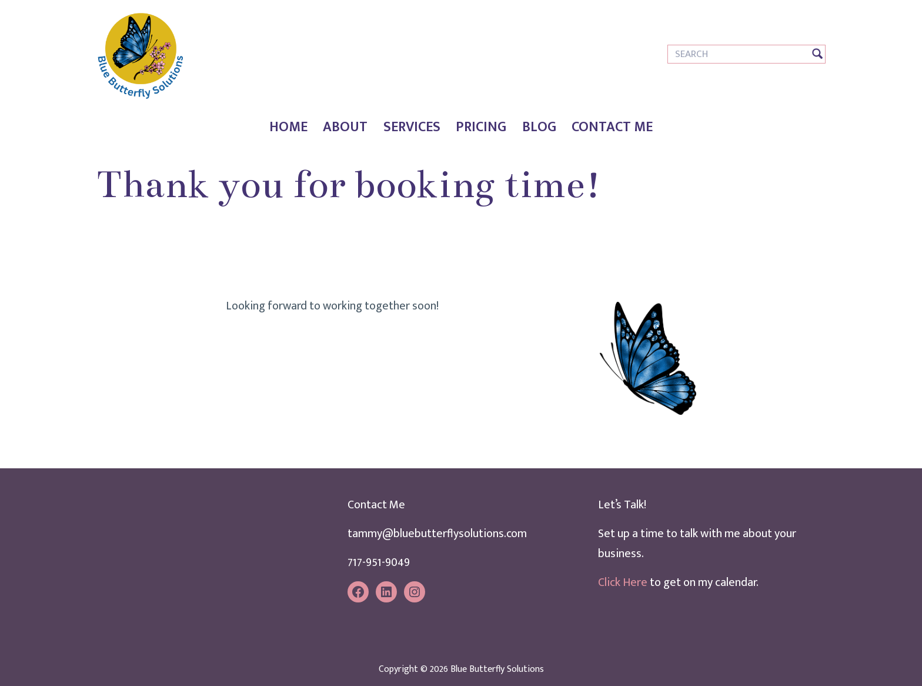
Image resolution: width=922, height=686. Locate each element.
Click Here (622, 582)
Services (411, 127)
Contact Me (612, 127)
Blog (539, 127)
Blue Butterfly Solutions (497, 669)
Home (288, 127)
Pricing (481, 127)
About (345, 127)
